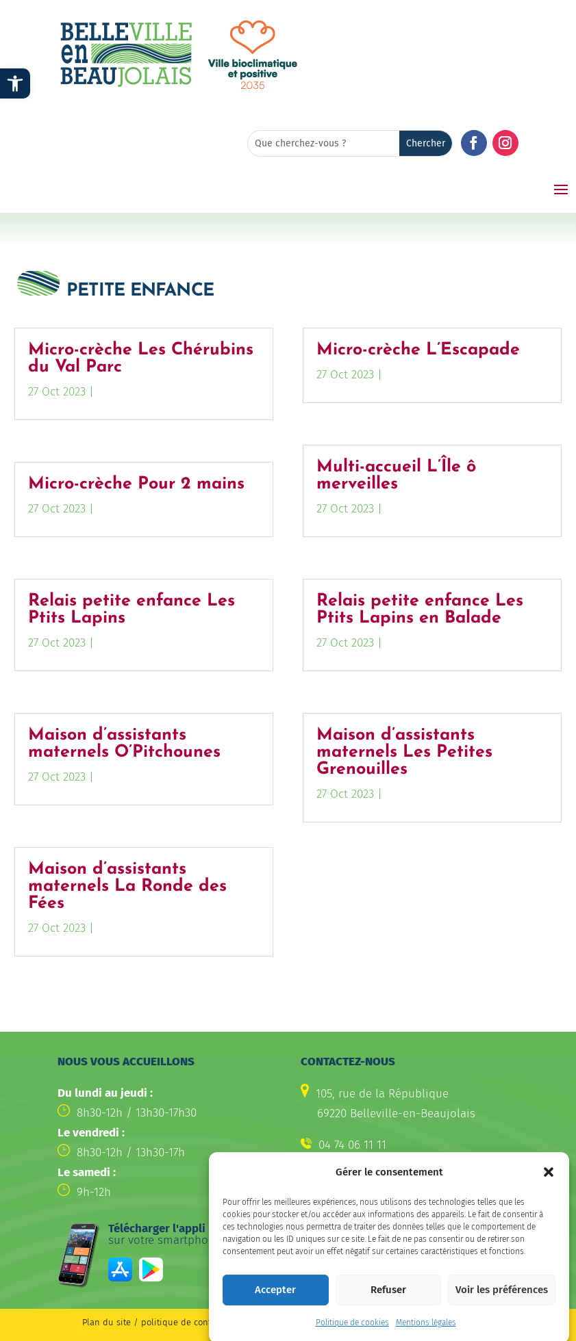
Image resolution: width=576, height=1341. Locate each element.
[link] (15, 83)
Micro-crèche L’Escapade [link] (418, 350)
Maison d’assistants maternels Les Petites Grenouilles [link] (404, 752)
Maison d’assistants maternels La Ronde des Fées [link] (127, 886)
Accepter (275, 1305)
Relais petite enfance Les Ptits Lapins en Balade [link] (419, 610)
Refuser (388, 1305)
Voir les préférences (501, 1305)
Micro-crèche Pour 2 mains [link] (136, 484)
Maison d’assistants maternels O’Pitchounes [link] (124, 744)
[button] (548, 1187)
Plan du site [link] (106, 1322)
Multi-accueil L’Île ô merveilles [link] (396, 475)
